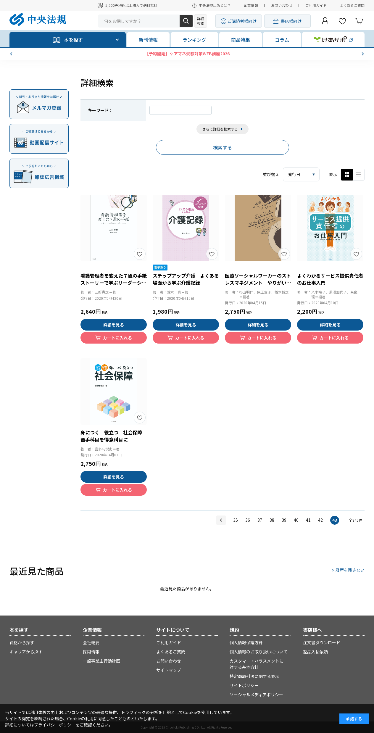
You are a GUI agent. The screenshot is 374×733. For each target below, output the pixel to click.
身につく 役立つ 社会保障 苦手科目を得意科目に (113, 436)
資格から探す (21, 642)
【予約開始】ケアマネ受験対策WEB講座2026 (187, 54)
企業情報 (251, 5)
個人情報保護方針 (246, 642)
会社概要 (91, 642)
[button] (11, 53)
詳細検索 (200, 21)
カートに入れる (117, 338)
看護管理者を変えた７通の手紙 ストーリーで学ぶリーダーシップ (115, 282)
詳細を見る (113, 325)
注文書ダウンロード (321, 642)
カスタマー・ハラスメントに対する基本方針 (256, 664)
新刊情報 (148, 39)
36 (247, 520)
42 (320, 520)
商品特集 (240, 39)
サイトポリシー (244, 685)
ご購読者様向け (242, 21)
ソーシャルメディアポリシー (256, 694)
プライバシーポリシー (54, 725)
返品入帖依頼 (315, 652)
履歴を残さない (350, 570)
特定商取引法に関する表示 (254, 676)
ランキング (194, 39)
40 (296, 520)
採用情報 (91, 652)
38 (272, 520)
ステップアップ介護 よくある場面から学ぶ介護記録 (186, 279)
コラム (282, 39)
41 (308, 520)
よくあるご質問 (352, 5)
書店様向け (291, 21)
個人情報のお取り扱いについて (259, 652)
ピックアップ (359, 175)
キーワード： (100, 110)
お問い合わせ (281, 5)
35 (235, 520)
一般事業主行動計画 (101, 661)
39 (284, 520)
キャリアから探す (26, 652)
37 (259, 520)
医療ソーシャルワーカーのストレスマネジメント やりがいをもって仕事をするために (258, 282)
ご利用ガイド (316, 5)
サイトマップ (168, 670)
